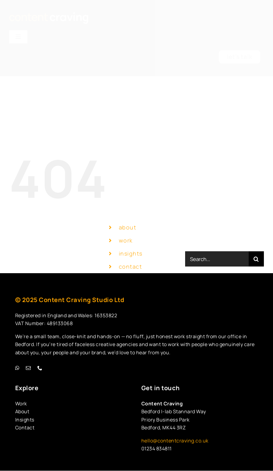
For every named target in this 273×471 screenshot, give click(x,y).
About (22, 411)
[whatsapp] (17, 368)
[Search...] (217, 258)
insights (131, 253)
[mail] (28, 368)
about (127, 227)
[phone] (40, 368)
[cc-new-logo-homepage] (48, 15)
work (126, 240)
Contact (25, 427)
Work (21, 403)
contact (130, 266)
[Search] (256, 258)
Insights (24, 419)
